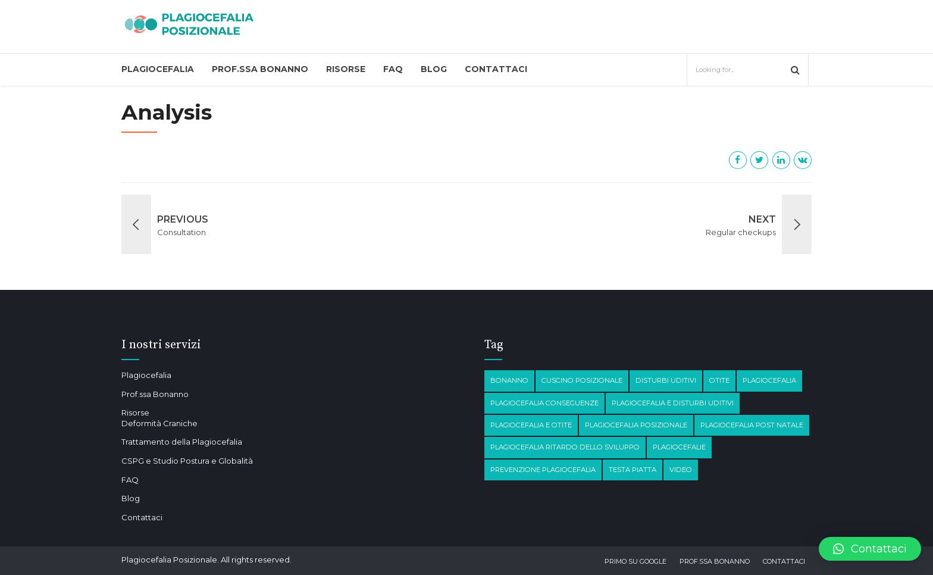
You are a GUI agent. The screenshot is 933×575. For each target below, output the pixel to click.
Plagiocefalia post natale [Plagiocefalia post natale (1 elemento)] (751, 425)
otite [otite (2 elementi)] (719, 380)
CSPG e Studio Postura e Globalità (187, 460)
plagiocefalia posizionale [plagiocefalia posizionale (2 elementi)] (636, 425)
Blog (434, 69)
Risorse (345, 69)
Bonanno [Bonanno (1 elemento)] (509, 380)
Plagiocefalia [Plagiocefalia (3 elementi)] (769, 380)
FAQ (393, 69)
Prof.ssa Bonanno (260, 69)
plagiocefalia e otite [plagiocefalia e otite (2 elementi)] (531, 425)
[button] (870, 549)
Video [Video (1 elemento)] (680, 469)
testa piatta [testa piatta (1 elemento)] (632, 469)
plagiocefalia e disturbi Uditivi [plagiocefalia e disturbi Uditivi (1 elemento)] (673, 403)
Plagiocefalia (157, 69)
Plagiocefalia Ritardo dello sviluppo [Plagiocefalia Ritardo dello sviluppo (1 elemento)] (565, 447)
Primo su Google (635, 561)
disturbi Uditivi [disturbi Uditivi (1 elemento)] (665, 380)
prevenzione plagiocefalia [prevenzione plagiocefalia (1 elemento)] (543, 469)
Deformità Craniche (159, 423)
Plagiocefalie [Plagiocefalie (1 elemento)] (679, 447)
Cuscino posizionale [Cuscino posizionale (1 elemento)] (581, 380)
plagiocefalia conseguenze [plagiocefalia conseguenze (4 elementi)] (544, 403)
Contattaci (496, 69)
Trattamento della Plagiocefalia (181, 441)
